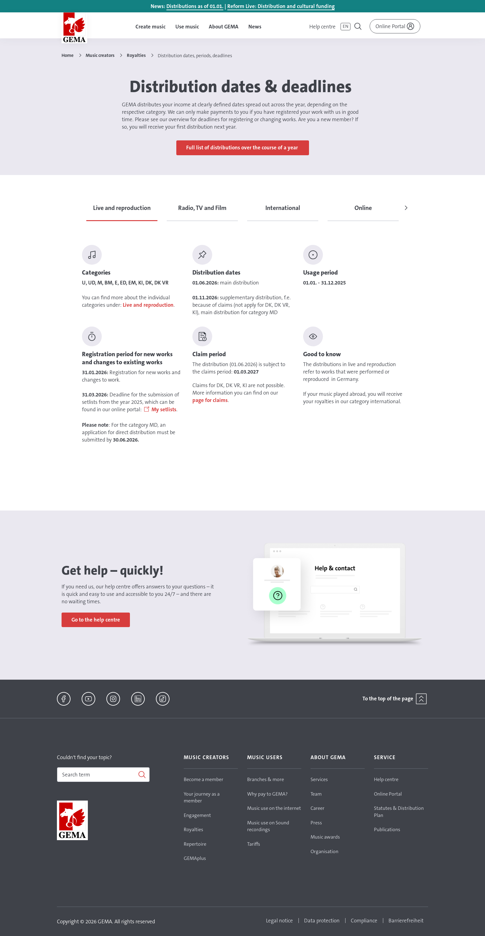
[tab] (121, 211)
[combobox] (103, 774)
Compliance (364, 920)
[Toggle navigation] (358, 27)
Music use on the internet (274, 808)
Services (319, 779)
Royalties (193, 829)
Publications (387, 829)
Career (317, 808)
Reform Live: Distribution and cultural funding (281, 6)
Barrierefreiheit (405, 920)
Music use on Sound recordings (268, 826)
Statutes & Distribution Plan (399, 811)
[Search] (103, 774)
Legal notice (279, 920)
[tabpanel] (242, 344)
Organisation (324, 851)
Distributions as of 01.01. (194, 6)
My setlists (164, 409)
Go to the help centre (95, 619)
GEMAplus (195, 858)
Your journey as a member (202, 797)
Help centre (322, 26)
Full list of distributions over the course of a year (242, 147)
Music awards (325, 837)
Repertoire (195, 844)
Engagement (197, 815)
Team (316, 794)
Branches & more (265, 779)
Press (316, 822)
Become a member (203, 779)
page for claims (210, 400)
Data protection (322, 920)
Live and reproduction (148, 304)
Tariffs (253, 844)
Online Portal (388, 794)
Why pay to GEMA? (267, 794)
